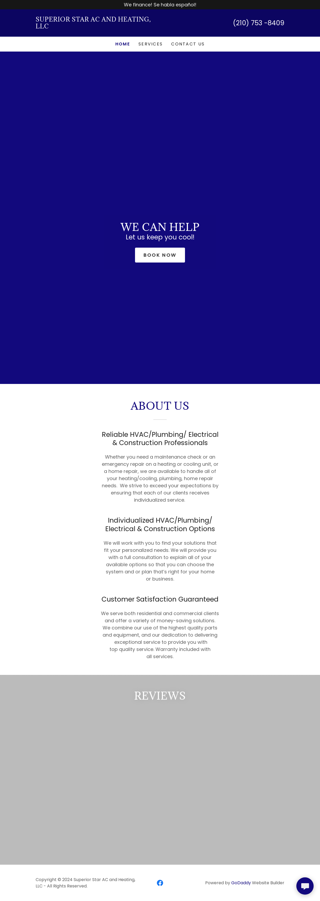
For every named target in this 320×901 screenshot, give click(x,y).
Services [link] (150, 44)
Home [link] (122, 44)
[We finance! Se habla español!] (160, 4)
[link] (98, 26)
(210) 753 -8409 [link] (258, 23)
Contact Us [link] (188, 44)
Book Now (160, 255)
